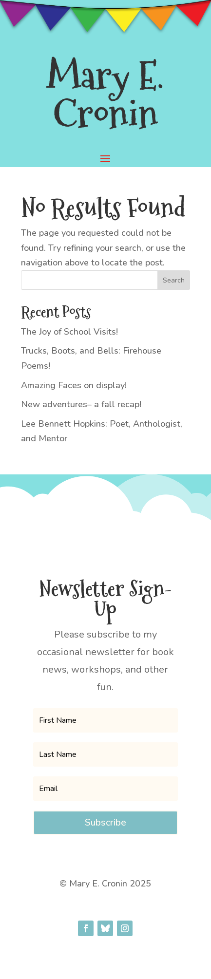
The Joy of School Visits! (69, 332)
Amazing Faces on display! (74, 385)
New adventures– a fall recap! (81, 404)
